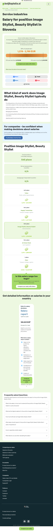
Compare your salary (26, 528)
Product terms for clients (9, 465)
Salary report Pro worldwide (9, 478)
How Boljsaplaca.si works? (9, 468)
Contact (4, 491)
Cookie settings (6, 518)
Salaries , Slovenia (19, 8)
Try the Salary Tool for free (13, 137)
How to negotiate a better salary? (14, 430)
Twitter (4, 496)
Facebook (5, 493)
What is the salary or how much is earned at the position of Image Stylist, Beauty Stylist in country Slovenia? (25, 404)
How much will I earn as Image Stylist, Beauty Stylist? (18, 416)
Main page (5, 8)
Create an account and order (26, 380)
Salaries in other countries (9, 452)
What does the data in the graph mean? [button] (16, 69)
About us (4, 470)
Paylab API (5, 483)
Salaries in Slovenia (7, 450)
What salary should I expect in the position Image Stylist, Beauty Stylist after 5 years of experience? (25, 423)
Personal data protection (9, 514)
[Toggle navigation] (49, 3)
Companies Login (7, 480)
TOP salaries (5, 457)
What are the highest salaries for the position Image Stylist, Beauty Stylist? (24, 411)
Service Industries (35, 8)
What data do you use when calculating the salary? (18, 435)
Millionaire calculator (7, 455)
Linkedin (4, 498)
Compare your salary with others (26, 64)
